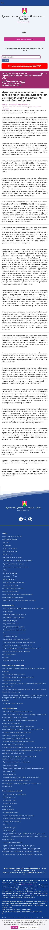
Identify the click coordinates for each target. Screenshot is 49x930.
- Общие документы (9, 774)
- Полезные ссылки (8, 771)
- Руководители (7, 611)
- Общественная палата (10, 591)
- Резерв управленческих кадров (13, 627)
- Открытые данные (9, 654)
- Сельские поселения (9, 552)
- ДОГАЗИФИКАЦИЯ (8, 828)
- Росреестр (6, 657)
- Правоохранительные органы (13, 564)
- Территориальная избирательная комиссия (17, 561)
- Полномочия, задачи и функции (13, 618)
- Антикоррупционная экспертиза (13, 674)
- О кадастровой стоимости (11, 822)
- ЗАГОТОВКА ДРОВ (8, 831)
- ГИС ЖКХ (5, 825)
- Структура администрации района (14, 615)
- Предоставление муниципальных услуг (16, 639)
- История (5, 542)
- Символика (6, 545)
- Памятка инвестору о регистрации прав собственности (21, 777)
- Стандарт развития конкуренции (13, 582)
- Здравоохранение (9, 797)
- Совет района (7, 555)
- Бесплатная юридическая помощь (14, 794)
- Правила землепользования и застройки (16, 762)
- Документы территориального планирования (18, 726)
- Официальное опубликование (12, 597)
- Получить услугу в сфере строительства (16, 738)
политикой (30, 924)
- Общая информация (9, 539)
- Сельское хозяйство (9, 576)
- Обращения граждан (9, 636)
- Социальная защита (9, 803)
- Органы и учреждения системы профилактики (18, 815)
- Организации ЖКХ (8, 579)
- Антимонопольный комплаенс (13, 588)
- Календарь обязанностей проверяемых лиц (17, 594)
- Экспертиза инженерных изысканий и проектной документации (24, 747)
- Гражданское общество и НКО (13, 660)
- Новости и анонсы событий (12, 536)
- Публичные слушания (10, 585)
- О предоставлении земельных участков (16, 818)
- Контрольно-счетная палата (12, 558)
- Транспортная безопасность (12, 843)
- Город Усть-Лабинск (9, 548)
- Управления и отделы (10, 621)
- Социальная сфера (9, 800)
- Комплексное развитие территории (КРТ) (16, 780)
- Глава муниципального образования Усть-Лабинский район (23, 608)
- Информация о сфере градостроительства (17, 711)
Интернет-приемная (24, 39)
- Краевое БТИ (7, 806)
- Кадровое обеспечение (10, 624)
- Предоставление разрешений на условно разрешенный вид (23, 768)
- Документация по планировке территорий (16, 732)
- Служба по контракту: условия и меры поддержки (19, 600)
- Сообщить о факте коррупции (12, 703)
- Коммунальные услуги (10, 812)
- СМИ (4, 570)
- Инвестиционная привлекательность (15, 567)
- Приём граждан (8, 809)
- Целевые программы (9, 573)
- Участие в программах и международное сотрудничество (22, 648)
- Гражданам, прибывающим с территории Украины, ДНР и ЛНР (23, 834)
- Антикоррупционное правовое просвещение (18, 677)
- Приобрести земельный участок (13, 735)
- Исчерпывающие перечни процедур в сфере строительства (23, 729)
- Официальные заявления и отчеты (14, 633)
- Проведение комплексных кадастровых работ (18, 846)
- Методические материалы (11, 680)
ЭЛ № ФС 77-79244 (27, 885)
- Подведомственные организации (14, 630)
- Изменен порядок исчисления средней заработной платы (22, 854)
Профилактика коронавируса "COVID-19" (24, 66)
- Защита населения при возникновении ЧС (17, 645)
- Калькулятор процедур (10, 765)
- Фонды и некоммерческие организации (16, 651)
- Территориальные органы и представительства (18, 642)
